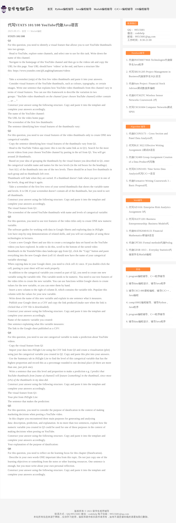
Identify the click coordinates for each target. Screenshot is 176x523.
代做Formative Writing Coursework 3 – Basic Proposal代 (150, 183)
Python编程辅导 (64, 9)
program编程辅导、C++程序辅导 (147, 276)
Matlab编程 (36, 31)
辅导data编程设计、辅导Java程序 (147, 283)
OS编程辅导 (142, 9)
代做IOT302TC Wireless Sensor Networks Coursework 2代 (146, 97)
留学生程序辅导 (101, 511)
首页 (50, 9)
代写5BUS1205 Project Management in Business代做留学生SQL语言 (149, 74)
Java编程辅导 (84, 9)
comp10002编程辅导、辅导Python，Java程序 (149, 304)
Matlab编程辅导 (103, 9)
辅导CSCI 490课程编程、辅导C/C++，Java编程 (150, 293)
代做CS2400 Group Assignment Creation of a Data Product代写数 (150, 159)
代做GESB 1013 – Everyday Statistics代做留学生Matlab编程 (150, 252)
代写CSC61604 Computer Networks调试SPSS (150, 109)
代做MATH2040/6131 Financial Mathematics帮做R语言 (146, 233)
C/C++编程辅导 (124, 9)
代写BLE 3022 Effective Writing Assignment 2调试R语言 (146, 147)
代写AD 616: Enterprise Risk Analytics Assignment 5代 (150, 209)
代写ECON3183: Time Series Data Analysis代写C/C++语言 (147, 171)
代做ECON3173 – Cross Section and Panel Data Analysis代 (148, 135)
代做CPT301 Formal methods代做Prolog (150, 242)
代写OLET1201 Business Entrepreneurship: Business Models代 (149, 221)
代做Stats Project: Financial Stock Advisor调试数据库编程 (147, 85)
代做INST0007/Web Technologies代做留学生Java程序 (150, 62)
